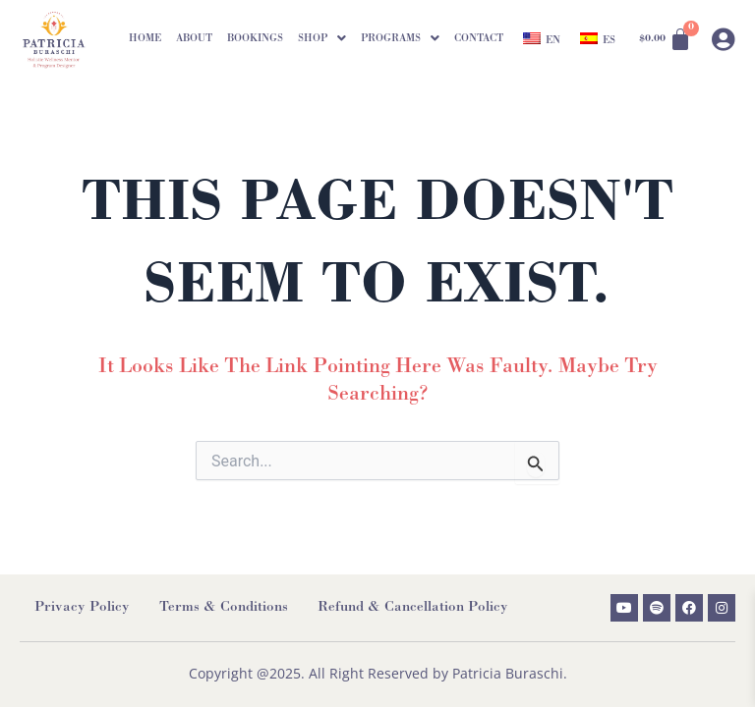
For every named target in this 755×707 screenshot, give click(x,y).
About (194, 38)
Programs (400, 38)
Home (145, 38)
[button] (322, 38)
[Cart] (665, 39)
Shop (322, 38)
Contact (478, 38)
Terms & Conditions (223, 608)
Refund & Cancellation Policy (413, 608)
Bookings (255, 38)
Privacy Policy (82, 608)
